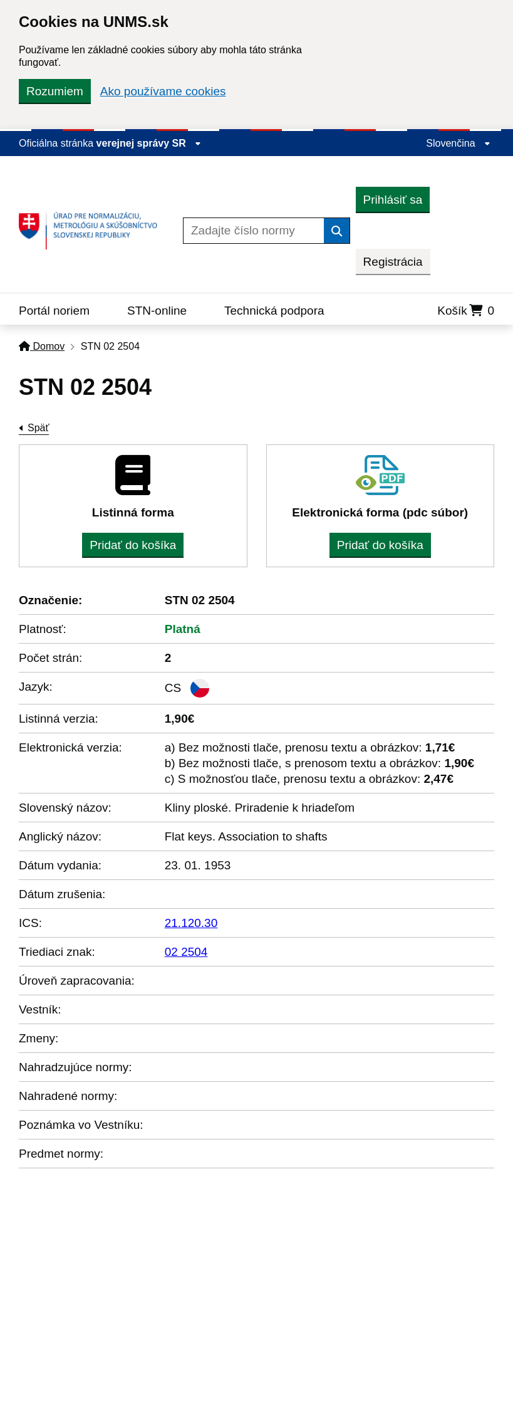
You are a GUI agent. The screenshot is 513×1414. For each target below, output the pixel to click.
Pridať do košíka (133, 545)
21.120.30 (191, 923)
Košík (465, 310)
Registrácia (393, 261)
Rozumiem (54, 91)
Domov (42, 346)
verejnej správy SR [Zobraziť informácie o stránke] (149, 143)
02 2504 (186, 951)
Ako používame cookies (163, 91)
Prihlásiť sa (393, 199)
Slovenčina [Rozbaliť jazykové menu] (458, 143)
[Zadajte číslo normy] (254, 230)
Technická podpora (274, 310)
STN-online (157, 310)
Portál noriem (54, 310)
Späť (38, 427)
